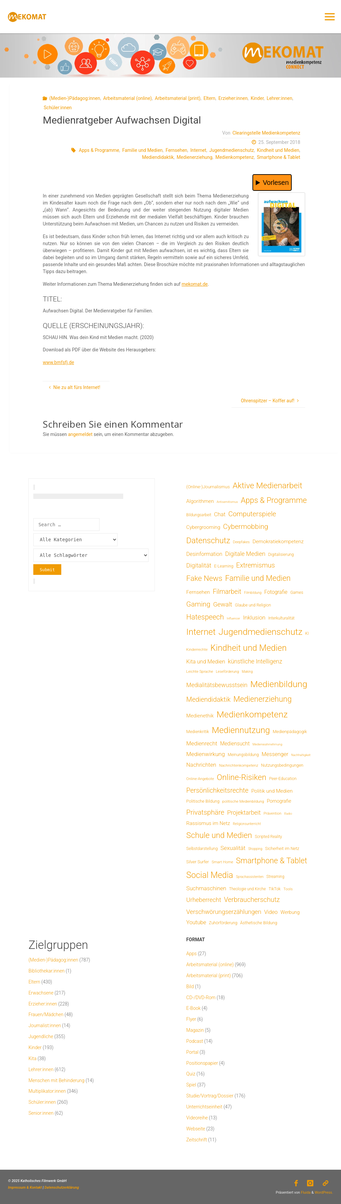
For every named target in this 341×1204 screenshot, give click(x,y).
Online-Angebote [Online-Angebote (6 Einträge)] (200, 778)
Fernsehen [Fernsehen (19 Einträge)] (198, 592)
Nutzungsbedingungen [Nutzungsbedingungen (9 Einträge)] (282, 765)
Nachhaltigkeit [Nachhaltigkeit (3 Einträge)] (300, 755)
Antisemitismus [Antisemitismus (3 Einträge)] (227, 502)
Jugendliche (40, 1036)
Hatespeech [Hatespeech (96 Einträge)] (205, 617)
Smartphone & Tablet (278, 157)
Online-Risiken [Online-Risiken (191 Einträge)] (241, 777)
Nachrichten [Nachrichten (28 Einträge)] (201, 764)
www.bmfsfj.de (58, 362)
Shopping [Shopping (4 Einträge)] (255, 849)
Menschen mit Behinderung (56, 1080)
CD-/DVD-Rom (200, 997)
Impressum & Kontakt (25, 1187)
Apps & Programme (99, 150)
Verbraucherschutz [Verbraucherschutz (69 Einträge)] (252, 900)
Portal (192, 1052)
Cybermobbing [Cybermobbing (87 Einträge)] (245, 526)
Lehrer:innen (279, 98)
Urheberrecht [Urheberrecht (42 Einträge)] (203, 899)
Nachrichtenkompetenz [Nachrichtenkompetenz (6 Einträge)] (238, 765)
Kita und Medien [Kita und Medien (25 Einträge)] (205, 661)
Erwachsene (40, 993)
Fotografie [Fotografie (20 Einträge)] (276, 592)
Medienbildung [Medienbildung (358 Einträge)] (278, 684)
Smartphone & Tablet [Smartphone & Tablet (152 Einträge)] (271, 860)
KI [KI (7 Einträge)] (307, 633)
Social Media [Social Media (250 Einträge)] (209, 875)
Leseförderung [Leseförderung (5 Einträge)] (227, 671)
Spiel (191, 1084)
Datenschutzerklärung (62, 1187)
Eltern (209, 98)
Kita (32, 1058)
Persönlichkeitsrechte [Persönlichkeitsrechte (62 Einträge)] (217, 790)
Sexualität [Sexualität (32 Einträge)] (232, 848)
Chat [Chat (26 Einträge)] (219, 514)
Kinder (257, 98)
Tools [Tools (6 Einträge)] (288, 889)
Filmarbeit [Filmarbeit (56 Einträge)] (227, 592)
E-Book (193, 1008)
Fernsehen (176, 150)
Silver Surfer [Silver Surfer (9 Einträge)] (197, 861)
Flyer (191, 1019)
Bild (190, 986)
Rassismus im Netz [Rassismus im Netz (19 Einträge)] (208, 823)
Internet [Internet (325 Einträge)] (200, 632)
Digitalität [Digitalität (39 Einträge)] (198, 565)
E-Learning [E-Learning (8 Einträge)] (223, 566)
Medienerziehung (194, 157)
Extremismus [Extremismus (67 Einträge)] (255, 565)
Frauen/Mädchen (45, 1014)
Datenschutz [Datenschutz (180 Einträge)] (208, 540)
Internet (198, 150)
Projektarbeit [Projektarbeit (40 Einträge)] (244, 812)
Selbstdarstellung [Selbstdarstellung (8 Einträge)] (201, 848)
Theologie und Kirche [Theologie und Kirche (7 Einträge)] (247, 889)
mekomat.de (194, 284)
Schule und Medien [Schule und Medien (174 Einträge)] (219, 835)
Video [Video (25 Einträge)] (271, 912)
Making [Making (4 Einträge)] (247, 671)
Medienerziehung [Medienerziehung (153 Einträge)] (262, 699)
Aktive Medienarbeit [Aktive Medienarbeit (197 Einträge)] (267, 485)
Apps (191, 953)
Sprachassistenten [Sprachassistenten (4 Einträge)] (250, 877)
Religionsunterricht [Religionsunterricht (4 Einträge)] (247, 824)
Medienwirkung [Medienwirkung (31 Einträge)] (205, 754)
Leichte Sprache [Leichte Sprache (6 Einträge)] (199, 671)
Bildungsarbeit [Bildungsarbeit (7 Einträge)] (198, 515)
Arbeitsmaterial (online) (127, 98)
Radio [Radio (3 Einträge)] (288, 813)
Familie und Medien (142, 150)
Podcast (194, 1041)
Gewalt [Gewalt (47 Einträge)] (222, 604)
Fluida (305, 1192)
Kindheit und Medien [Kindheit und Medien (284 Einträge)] (248, 648)
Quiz (190, 1073)
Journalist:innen (44, 1025)
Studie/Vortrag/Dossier (209, 1095)
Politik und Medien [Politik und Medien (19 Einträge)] (271, 791)
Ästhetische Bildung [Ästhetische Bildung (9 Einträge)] (258, 922)
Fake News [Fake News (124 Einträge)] (204, 578)
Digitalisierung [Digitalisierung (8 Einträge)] (281, 554)
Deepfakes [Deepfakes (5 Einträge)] (241, 542)
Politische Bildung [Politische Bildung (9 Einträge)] (202, 801)
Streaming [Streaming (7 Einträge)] (275, 876)
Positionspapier (202, 1063)
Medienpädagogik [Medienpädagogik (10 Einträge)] (290, 731)
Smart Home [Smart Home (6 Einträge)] (222, 862)
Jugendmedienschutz (231, 150)
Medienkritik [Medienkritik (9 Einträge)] (197, 731)
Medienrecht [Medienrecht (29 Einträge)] (201, 743)
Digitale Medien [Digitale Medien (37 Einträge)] (245, 553)
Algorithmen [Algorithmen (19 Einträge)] (200, 501)
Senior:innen (40, 1113)
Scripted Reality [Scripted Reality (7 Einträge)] (268, 836)
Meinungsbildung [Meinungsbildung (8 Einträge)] (243, 754)
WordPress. (324, 1192)
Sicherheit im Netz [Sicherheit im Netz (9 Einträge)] (282, 848)
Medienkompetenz (234, 157)
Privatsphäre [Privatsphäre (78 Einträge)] (205, 812)
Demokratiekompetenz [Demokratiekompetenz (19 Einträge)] (277, 542)
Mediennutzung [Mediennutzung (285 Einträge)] (241, 730)
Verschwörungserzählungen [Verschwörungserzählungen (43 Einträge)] (223, 912)
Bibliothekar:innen (46, 971)
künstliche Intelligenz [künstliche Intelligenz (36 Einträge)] (255, 661)
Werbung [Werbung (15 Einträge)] (290, 912)
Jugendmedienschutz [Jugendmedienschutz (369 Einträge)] (260, 631)
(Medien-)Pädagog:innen (74, 98)
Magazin (195, 1030)
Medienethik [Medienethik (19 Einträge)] (200, 716)
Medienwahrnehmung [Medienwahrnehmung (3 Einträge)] (267, 744)
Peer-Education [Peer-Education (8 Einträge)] (282, 778)
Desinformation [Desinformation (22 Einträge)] (204, 554)
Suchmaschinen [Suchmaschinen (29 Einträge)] (206, 888)
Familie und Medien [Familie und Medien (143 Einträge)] (258, 578)
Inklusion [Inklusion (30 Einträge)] (254, 617)
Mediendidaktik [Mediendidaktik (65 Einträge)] (208, 699)
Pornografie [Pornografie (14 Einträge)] (279, 801)
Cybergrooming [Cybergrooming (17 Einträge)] (203, 527)
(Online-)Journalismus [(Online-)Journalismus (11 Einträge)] (208, 486)
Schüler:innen (58, 107)
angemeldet (80, 434)
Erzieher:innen (233, 98)
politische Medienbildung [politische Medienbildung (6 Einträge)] (243, 801)
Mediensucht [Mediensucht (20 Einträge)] (235, 743)
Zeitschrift (196, 1139)
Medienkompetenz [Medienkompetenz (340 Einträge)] (251, 714)
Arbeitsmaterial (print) (177, 98)
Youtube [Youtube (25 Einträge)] (196, 922)
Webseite (195, 1128)
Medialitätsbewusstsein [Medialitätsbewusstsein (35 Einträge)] (216, 685)
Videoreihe (197, 1117)
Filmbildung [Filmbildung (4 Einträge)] (252, 593)
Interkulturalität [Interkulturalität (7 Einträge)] (281, 618)
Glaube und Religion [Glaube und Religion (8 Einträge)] (253, 604)
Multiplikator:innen (47, 1091)
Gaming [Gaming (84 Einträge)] (198, 604)
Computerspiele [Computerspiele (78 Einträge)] (252, 514)
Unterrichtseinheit (204, 1106)
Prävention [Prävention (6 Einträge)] (272, 813)
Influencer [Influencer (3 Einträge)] (233, 618)
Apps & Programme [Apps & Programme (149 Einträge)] (274, 500)
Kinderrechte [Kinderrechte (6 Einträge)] (196, 649)
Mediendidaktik (157, 157)
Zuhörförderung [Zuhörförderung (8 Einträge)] (223, 922)
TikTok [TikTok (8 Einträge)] (275, 888)
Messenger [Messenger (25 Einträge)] (275, 754)
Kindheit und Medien (278, 150)
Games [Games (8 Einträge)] (296, 592)
